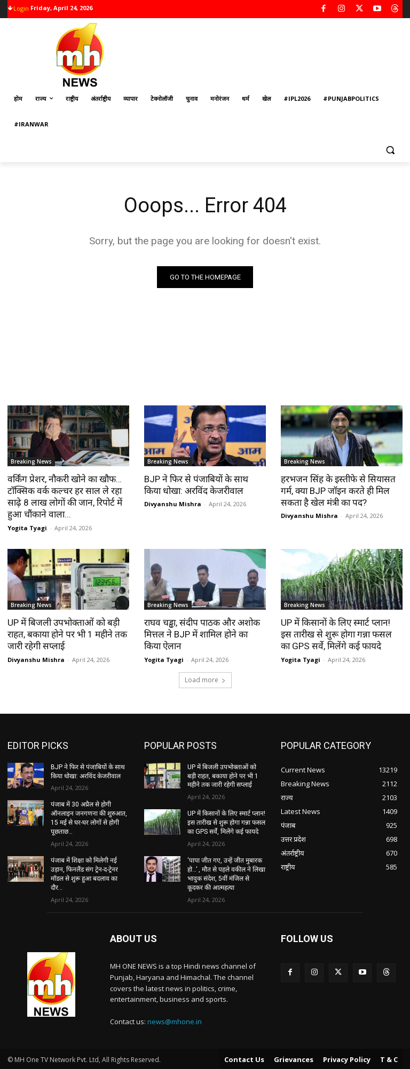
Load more (205, 678)
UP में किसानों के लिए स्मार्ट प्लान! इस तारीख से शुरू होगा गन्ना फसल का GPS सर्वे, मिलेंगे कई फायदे (341, 634)
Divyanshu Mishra (172, 504)
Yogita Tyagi (27, 527)
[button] (390, 150)
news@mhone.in (174, 1020)
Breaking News (31, 461)
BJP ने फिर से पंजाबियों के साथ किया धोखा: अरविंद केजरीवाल (204, 485)
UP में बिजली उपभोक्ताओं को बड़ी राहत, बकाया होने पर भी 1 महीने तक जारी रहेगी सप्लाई (66, 634)
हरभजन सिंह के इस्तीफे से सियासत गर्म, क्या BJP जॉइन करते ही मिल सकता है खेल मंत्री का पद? (337, 491)
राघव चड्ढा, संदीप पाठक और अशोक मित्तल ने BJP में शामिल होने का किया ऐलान (204, 634)
